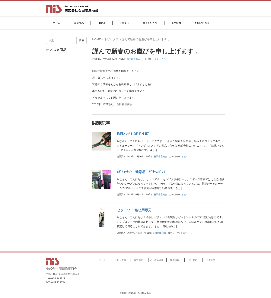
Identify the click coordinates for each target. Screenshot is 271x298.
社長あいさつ (150, 22)
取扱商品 (79, 22)
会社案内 (124, 22)
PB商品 (101, 22)
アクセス (210, 260)
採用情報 (176, 22)
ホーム (56, 22)
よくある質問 (156, 260)
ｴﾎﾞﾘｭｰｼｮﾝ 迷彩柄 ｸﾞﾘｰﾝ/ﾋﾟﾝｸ (141, 172)
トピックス (111, 39)
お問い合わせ (202, 22)
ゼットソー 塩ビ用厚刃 (134, 210)
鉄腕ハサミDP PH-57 (133, 134)
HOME (96, 39)
